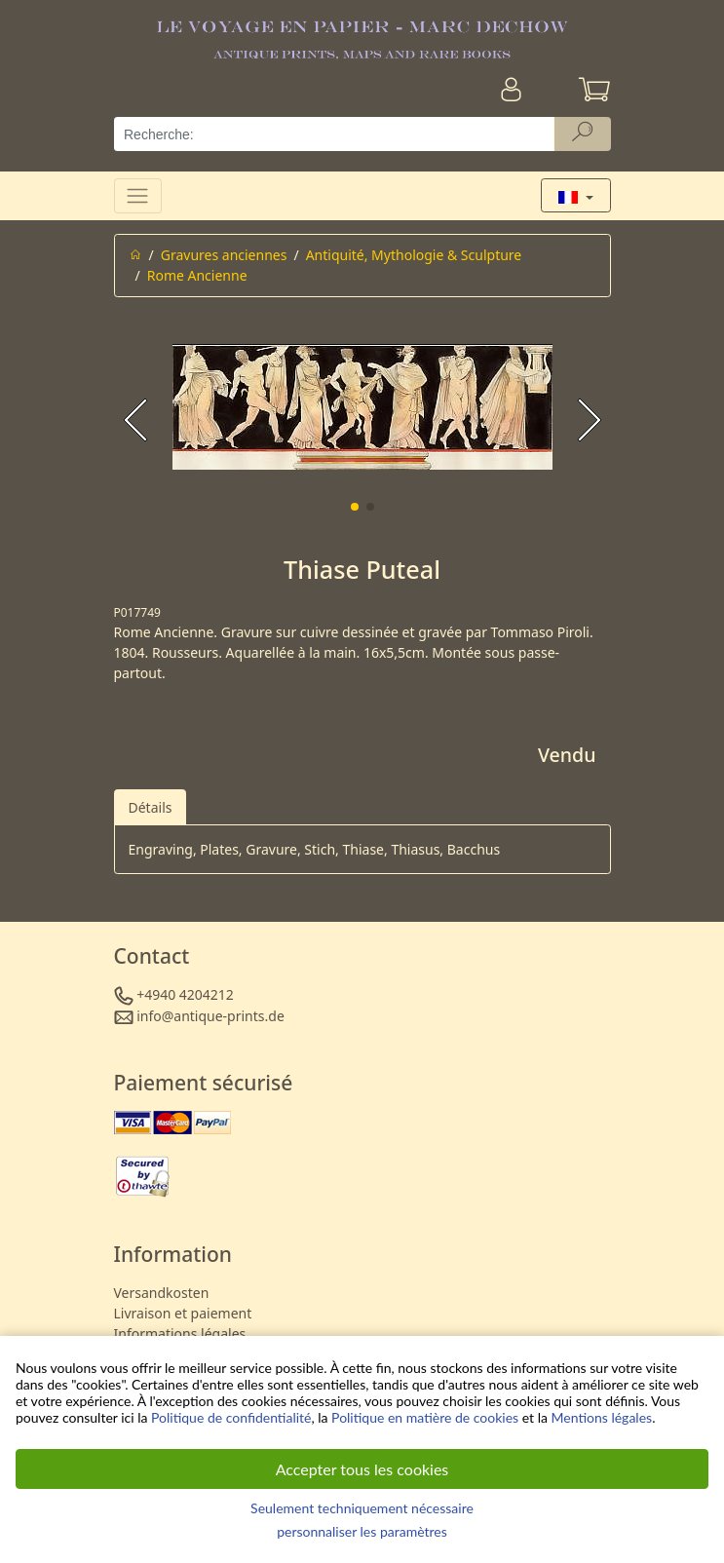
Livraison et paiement (183, 1313)
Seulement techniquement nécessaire (362, 1508)
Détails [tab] (150, 807)
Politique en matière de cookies (424, 1417)
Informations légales (180, 1333)
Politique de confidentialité (231, 1417)
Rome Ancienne (197, 275)
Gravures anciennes (224, 255)
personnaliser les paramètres (362, 1531)
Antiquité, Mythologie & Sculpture (414, 255)
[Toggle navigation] (138, 195)
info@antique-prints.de (210, 1016)
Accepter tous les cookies (362, 1469)
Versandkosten (162, 1292)
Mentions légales (602, 1417)
